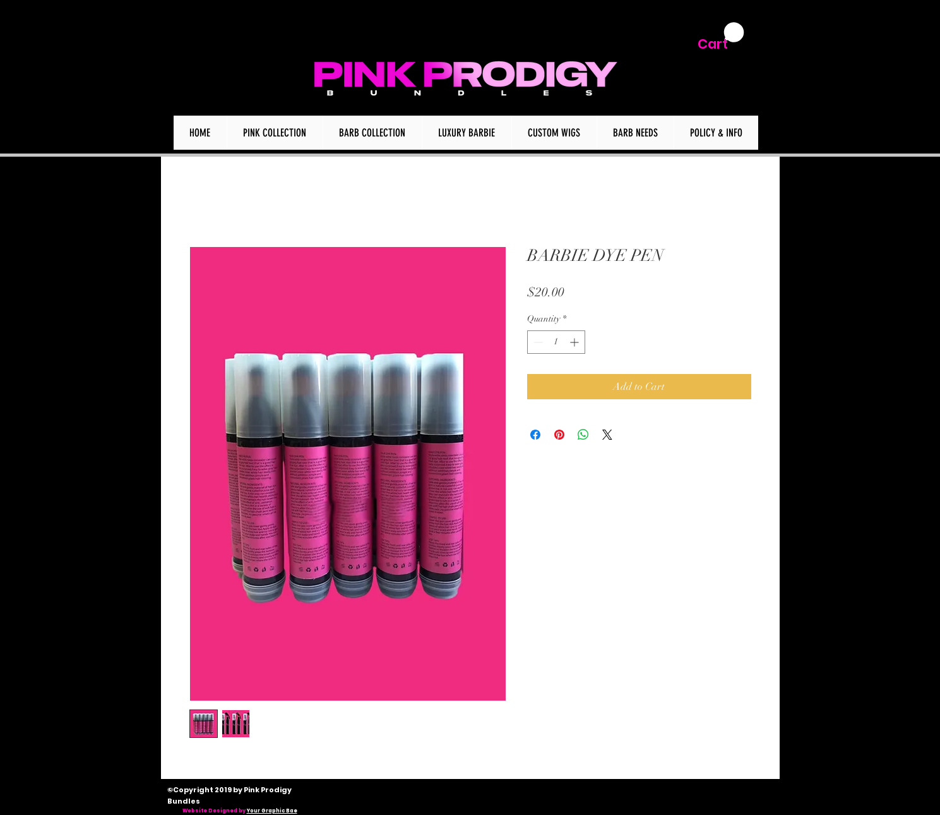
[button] (721, 37)
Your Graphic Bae (272, 810)
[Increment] (575, 342)
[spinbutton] (556, 342)
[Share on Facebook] (535, 434)
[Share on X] (607, 434)
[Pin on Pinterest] (559, 434)
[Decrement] (537, 342)
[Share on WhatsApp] (583, 434)
